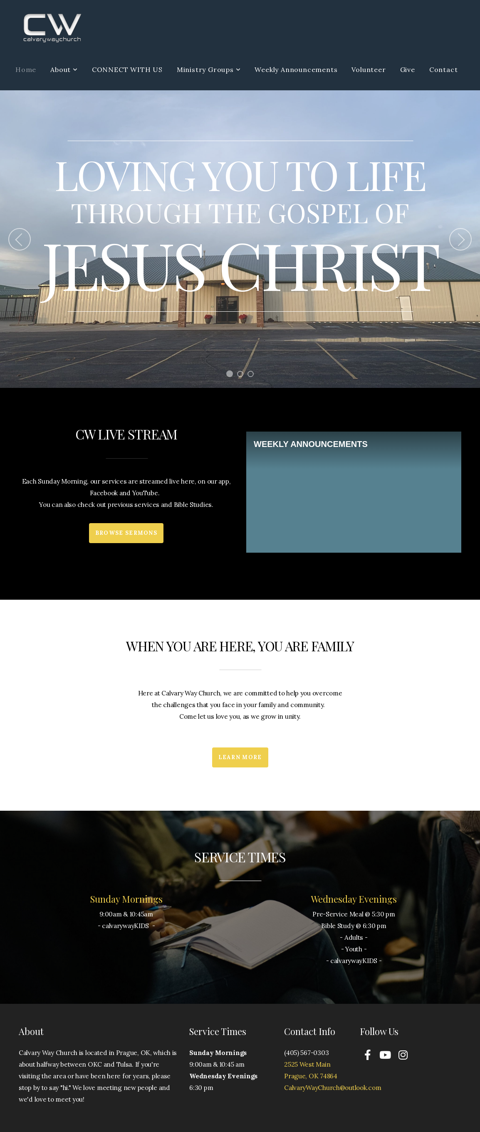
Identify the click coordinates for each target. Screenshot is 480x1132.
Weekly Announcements (296, 69)
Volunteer (368, 69)
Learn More (240, 757)
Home (25, 69)
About (64, 69)
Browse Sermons (126, 532)
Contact (443, 69)
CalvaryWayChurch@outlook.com (332, 1088)
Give (407, 69)
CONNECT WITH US (127, 69)
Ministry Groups (209, 69)
